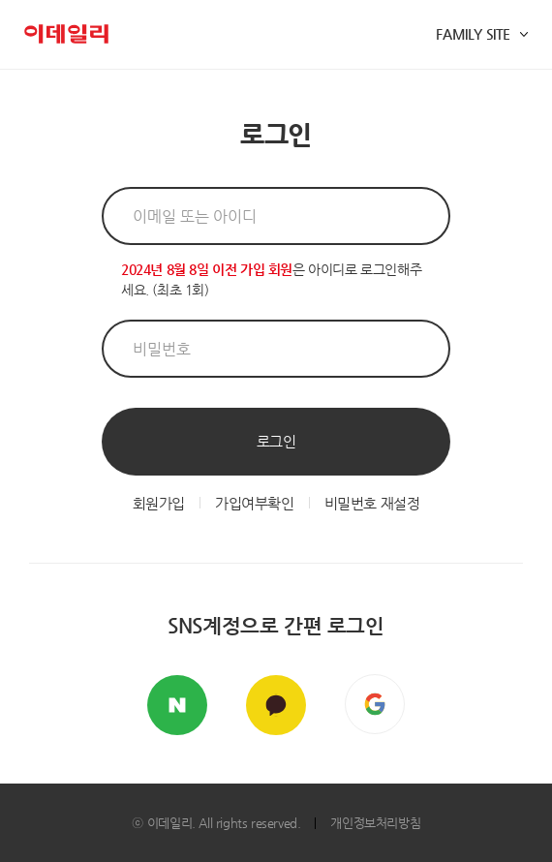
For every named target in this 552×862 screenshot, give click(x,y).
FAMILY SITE (473, 34)
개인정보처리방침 (375, 823)
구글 (375, 704)
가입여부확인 (254, 503)
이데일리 (66, 34)
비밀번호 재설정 (372, 503)
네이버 (177, 705)
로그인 (276, 441)
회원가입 (159, 503)
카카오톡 (276, 705)
